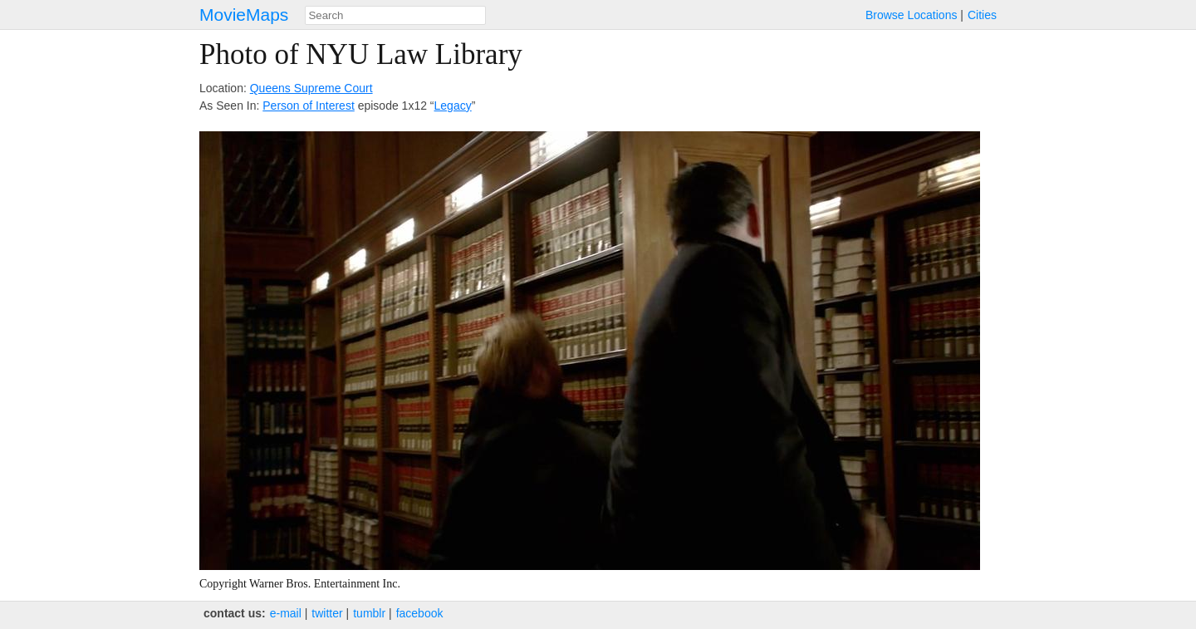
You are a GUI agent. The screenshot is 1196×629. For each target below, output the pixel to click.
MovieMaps (243, 14)
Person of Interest (308, 105)
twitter (326, 613)
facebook (420, 613)
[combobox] (395, 15)
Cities (982, 15)
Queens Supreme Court (311, 88)
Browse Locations (911, 15)
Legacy (453, 105)
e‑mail (285, 613)
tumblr (369, 613)
